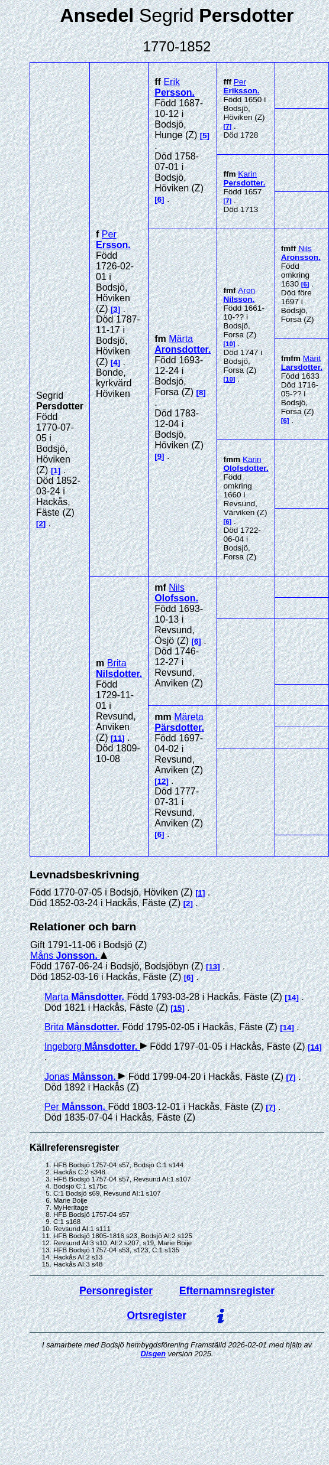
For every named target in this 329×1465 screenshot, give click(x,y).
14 (292, 997)
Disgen (153, 1353)
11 (117, 738)
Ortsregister (156, 1315)
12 (161, 781)
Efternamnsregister (227, 1291)
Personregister (116, 1291)
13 (212, 966)
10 (229, 343)
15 (177, 1008)
